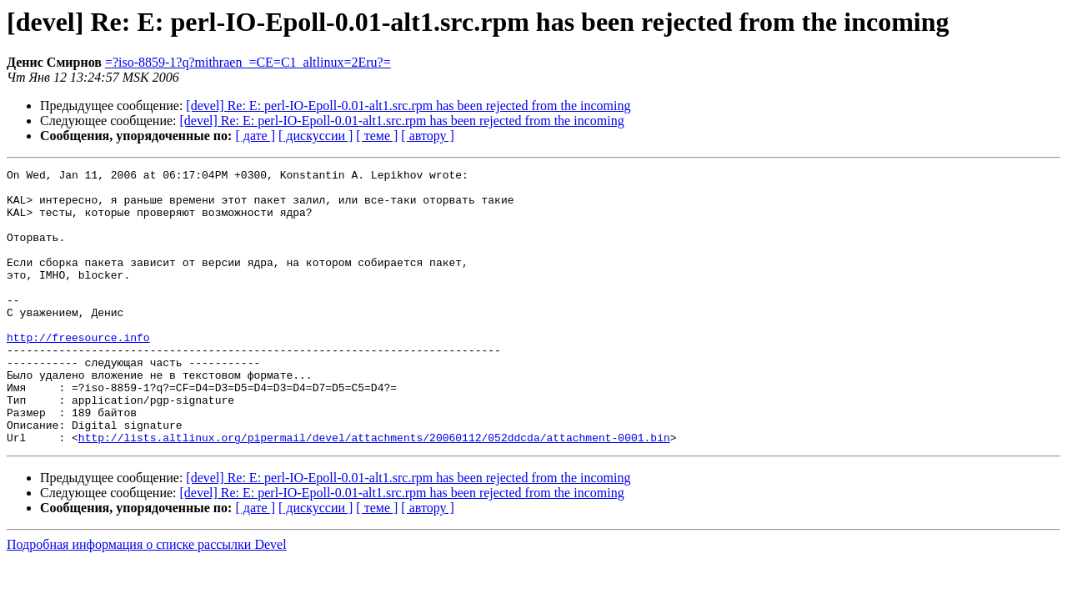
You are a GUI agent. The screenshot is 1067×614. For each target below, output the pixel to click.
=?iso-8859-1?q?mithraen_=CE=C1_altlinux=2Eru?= (248, 62)
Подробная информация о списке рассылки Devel (147, 599)
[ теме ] (377, 135)
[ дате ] (255, 135)
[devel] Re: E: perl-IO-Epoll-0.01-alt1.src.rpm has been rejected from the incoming (408, 105)
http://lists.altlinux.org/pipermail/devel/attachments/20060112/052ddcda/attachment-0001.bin (374, 492)
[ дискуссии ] (315, 135)
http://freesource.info (78, 372)
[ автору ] (427, 135)
